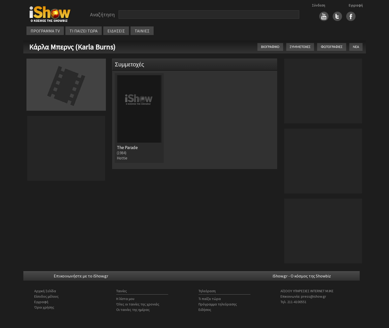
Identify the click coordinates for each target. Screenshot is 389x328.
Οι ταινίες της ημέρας (133, 309)
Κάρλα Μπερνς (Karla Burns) (72, 47)
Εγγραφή (356, 5)
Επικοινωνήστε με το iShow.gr (81, 275)
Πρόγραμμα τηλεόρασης (218, 304)
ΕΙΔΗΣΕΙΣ (116, 30)
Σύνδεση (318, 5)
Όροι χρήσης (44, 307)
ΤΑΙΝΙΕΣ (142, 30)
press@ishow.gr (313, 296)
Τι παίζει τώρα (210, 298)
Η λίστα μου (125, 298)
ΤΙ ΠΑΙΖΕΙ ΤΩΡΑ (84, 30)
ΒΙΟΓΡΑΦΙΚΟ (270, 47)
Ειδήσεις (205, 309)
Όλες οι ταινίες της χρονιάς (137, 304)
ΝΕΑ (356, 47)
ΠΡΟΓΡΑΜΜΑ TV (45, 30)
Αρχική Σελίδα (45, 291)
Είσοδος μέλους (46, 296)
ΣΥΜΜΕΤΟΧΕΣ (300, 47)
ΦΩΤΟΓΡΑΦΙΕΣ (331, 47)
